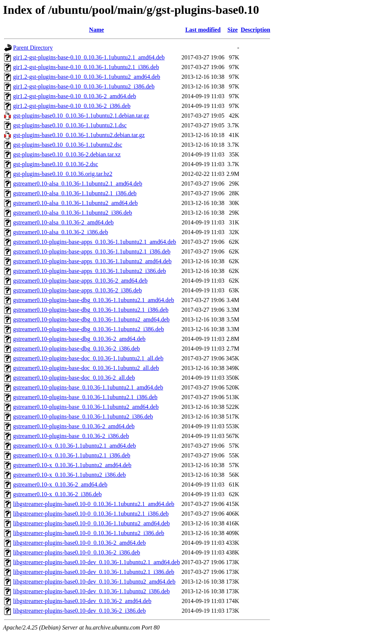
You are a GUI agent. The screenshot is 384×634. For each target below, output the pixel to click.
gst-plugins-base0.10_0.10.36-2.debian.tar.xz (67, 154)
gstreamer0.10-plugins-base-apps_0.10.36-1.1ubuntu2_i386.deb (89, 271)
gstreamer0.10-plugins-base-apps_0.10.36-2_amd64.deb (80, 280)
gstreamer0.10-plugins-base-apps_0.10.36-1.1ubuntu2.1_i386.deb (91, 251)
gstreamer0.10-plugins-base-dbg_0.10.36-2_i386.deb (76, 348)
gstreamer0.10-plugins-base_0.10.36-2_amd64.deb (73, 426)
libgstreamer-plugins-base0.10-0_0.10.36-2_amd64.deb (79, 543)
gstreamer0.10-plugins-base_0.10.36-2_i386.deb (71, 436)
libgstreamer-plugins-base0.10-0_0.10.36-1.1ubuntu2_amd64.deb (91, 523)
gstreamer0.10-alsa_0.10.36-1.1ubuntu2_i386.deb (72, 212)
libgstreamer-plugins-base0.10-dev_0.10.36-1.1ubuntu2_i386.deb (91, 591)
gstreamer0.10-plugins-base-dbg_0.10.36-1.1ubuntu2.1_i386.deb (90, 310)
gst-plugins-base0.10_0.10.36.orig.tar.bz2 (62, 174)
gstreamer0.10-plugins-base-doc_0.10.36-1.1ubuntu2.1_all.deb (88, 358)
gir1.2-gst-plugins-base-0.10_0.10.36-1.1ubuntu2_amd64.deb (86, 77)
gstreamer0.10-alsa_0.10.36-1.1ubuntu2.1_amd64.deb (77, 183)
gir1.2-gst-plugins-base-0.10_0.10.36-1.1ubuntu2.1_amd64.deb (89, 57)
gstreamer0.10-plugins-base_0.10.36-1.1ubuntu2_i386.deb (83, 416)
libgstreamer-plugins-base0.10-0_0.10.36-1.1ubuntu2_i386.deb (88, 533)
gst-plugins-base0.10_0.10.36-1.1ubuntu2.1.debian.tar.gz (81, 115)
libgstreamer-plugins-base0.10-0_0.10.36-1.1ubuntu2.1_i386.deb (91, 513)
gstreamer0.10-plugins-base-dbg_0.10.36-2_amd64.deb (79, 339)
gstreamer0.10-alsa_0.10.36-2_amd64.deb (63, 222)
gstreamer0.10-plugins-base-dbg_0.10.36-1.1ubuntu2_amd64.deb (91, 319)
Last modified (203, 30)
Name (96, 30)
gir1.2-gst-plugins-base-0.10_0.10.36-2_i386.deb (71, 106)
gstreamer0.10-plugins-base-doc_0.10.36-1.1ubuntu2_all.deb (86, 368)
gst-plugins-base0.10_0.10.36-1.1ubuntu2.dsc (67, 145)
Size (232, 30)
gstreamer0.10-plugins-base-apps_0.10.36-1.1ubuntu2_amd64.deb (92, 261)
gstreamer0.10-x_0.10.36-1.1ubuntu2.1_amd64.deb (74, 445)
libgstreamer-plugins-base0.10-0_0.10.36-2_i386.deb (76, 552)
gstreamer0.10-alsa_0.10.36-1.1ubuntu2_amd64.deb (75, 203)
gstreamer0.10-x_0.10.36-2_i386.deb (57, 494)
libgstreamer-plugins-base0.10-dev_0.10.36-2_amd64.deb (82, 601)
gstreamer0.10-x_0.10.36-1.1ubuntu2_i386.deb (69, 475)
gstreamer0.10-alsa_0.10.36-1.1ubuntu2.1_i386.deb (75, 193)
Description (255, 30)
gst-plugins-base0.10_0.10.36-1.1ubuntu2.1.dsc (70, 125)
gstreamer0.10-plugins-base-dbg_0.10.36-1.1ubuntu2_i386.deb (88, 329)
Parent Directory (33, 47)
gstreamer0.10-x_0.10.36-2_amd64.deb (60, 484)
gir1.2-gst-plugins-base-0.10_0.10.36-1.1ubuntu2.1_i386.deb (86, 67)
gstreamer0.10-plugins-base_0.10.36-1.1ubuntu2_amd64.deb (86, 407)
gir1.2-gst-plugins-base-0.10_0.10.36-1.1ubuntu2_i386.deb (84, 86)
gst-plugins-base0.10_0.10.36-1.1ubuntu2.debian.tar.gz (79, 135)
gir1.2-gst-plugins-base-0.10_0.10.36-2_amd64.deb (74, 96)
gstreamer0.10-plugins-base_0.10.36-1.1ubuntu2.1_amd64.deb (88, 387)
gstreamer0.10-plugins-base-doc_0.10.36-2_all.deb (74, 378)
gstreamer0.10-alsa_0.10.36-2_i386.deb (60, 232)
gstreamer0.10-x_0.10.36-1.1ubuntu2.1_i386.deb (71, 455)
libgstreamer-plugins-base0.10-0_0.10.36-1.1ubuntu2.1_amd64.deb (93, 504)
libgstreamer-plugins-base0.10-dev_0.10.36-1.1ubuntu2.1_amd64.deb (96, 562)
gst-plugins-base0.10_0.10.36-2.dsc (55, 164)
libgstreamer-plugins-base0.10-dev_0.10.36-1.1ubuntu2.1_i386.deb (93, 572)
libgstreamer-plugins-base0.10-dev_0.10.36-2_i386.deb (79, 610)
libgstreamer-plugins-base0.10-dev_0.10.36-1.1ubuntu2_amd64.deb (94, 581)
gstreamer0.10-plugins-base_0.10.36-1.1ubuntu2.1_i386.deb (85, 397)
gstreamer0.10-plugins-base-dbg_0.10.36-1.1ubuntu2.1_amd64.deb (93, 300)
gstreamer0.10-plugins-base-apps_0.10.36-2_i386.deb (77, 290)
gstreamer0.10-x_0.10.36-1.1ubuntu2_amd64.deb (72, 465)
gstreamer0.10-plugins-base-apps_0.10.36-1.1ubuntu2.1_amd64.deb (94, 242)
